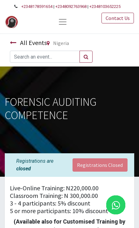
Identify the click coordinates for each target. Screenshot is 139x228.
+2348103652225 (105, 6)
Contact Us (118, 18)
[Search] (86, 57)
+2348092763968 (71, 6)
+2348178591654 (36, 6)
